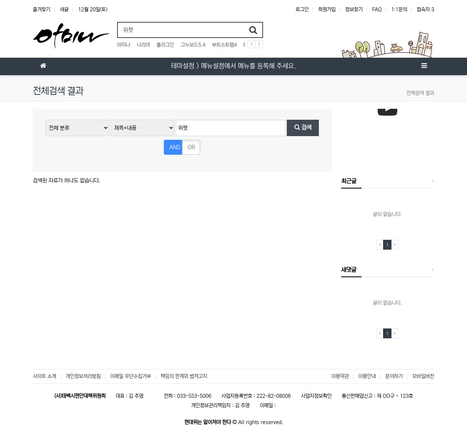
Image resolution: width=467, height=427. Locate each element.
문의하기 (394, 376)
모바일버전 (423, 376)
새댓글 (348, 269)
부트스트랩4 (224, 45)
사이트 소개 (44, 376)
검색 (303, 127)
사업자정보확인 (316, 396)
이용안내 (367, 376)
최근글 (348, 181)
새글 (64, 9)
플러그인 (165, 45)
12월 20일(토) (92, 9)
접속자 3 (425, 9)
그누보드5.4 (193, 45)
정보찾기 (354, 9)
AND (175, 147)
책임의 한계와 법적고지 (184, 376)
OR (191, 147)
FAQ (377, 9)
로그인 (302, 9)
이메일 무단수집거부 (130, 376)
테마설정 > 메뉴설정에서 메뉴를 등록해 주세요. (233, 66)
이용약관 (340, 376)
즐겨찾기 (41, 9)
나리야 (143, 45)
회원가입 (327, 9)
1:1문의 (399, 9)
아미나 (123, 45)
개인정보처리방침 (83, 376)
